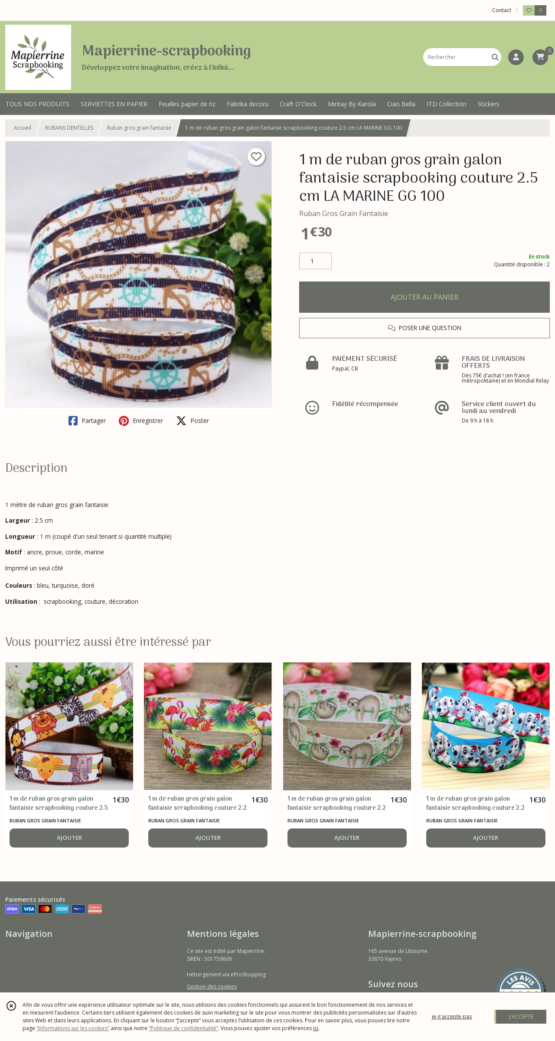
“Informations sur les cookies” (72, 1028)
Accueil (22, 127)
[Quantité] (315, 261)
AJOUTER (69, 837)
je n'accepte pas (452, 1016)
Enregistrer (141, 421)
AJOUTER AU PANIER (424, 297)
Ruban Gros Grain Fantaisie (343, 213)
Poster (192, 421)
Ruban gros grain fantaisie (139, 127)
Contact (501, 10)
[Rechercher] (495, 57)
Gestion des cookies (212, 986)
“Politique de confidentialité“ (183, 1028)
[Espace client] (516, 57)
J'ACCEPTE (521, 1016)
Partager (87, 421)
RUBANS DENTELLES (69, 127)
